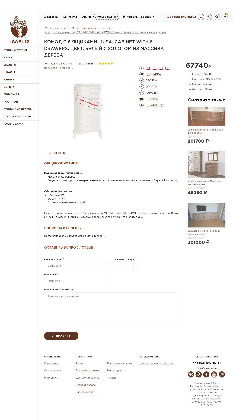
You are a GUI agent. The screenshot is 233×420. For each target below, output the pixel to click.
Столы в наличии (106, 17)
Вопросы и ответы (87, 371)
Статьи (111, 378)
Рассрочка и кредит (119, 363)
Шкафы (9, 72)
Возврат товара (86, 385)
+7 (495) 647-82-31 (207, 363)
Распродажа (115, 371)
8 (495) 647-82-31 (181, 17)
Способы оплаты (86, 392)
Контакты (70, 17)
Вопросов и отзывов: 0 (59, 68)
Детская (10, 87)
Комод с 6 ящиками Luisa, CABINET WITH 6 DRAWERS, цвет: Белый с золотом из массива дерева (106, 32)
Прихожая (11, 94)
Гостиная (11, 102)
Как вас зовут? (54, 259)
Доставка (51, 17)
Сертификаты (53, 371)
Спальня (10, 65)
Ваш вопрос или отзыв (59, 289)
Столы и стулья (15, 50)
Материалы (51, 378)
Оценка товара (124, 260)
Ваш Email (51, 274)
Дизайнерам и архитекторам (156, 363)
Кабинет (10, 80)
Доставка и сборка (87, 378)
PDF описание (56, 153)
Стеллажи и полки (17, 117)
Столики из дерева (18, 109)
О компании (51, 363)
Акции (86, 17)
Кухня (8, 58)
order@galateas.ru (207, 368)
